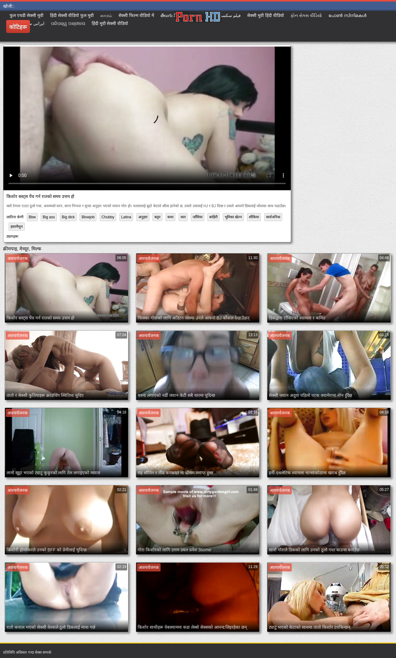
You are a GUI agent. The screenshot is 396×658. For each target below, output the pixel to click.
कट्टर (157, 217)
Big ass (49, 217)
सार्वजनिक (273, 217)
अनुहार (143, 217)
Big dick (68, 217)
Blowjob (87, 217)
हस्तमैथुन (16, 226)
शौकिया (254, 217)
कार (183, 217)
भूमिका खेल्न (233, 217)
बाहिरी (213, 217)
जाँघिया (197, 217)
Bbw (32, 217)
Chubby (108, 217)
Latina (126, 217)
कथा (170, 217)
